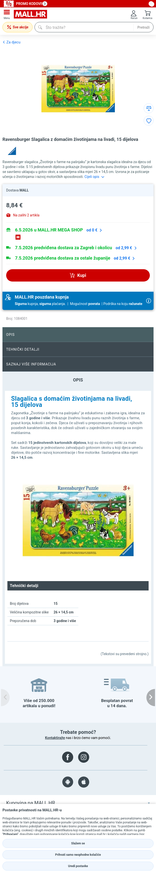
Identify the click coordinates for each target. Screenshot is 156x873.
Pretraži (143, 27)
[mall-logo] (30, 14)
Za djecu (11, 42)
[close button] (151, 3)
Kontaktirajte (55, 738)
